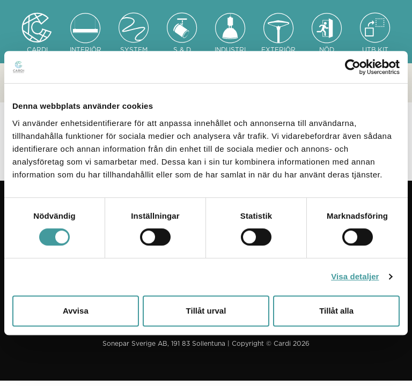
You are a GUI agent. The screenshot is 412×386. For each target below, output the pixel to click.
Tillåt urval (206, 310)
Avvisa (76, 310)
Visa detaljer (355, 276)
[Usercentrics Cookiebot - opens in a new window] (353, 67)
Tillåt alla (336, 310)
